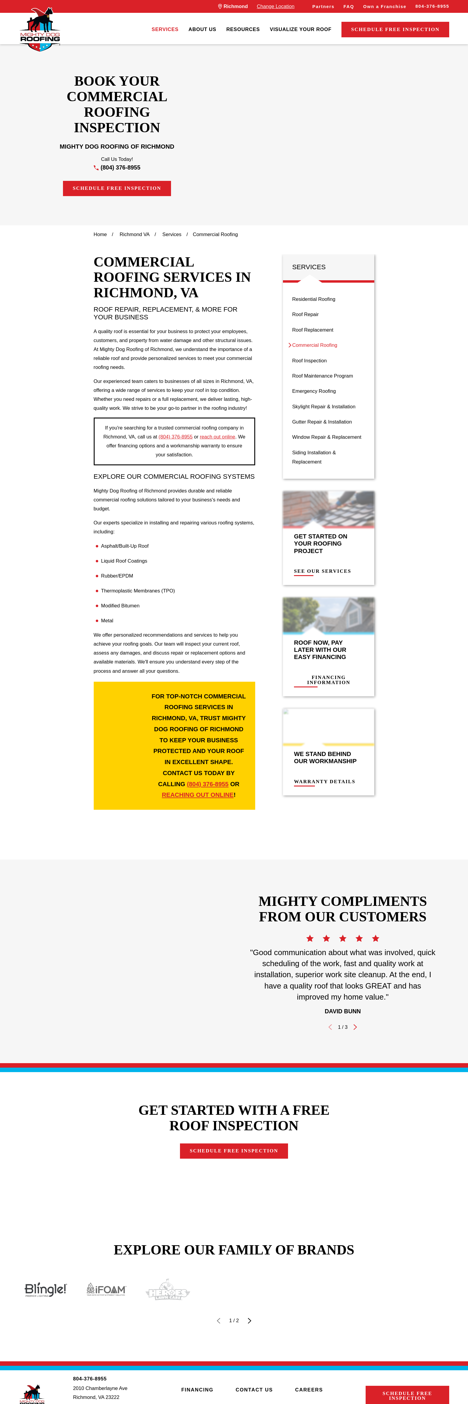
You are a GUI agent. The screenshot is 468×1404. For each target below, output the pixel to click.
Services (165, 29)
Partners (323, 6)
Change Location (275, 6)
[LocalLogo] (40, 29)
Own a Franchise (385, 6)
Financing (197, 1390)
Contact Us (254, 1390)
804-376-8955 (432, 6)
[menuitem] (165, 29)
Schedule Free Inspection (395, 29)
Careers (309, 1390)
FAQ (349, 6)
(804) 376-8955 (120, 167)
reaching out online (197, 795)
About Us (202, 29)
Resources (243, 29)
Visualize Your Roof (301, 29)
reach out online (217, 437)
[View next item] (249, 1320)
